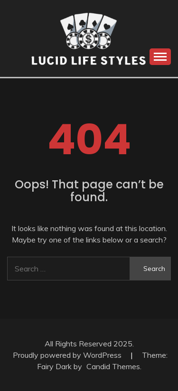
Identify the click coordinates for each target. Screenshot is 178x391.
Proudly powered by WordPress (68, 355)
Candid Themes (113, 366)
